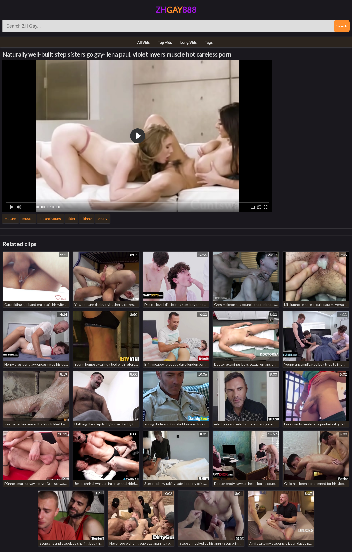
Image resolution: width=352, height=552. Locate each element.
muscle (27, 218)
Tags (209, 42)
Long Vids (188, 42)
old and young (50, 218)
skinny (87, 218)
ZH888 (176, 10)
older (71, 218)
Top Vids (165, 42)
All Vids (143, 42)
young (102, 218)
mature (10, 218)
